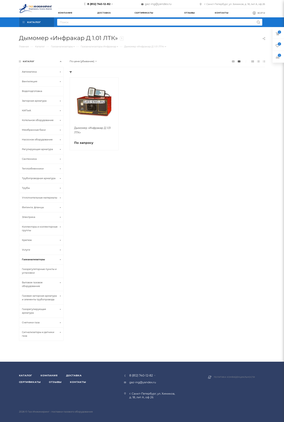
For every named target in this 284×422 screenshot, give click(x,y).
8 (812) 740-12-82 (98, 4)
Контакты (78, 382)
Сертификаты (30, 382)
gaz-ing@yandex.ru (158, 4)
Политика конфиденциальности (234, 377)
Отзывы (55, 382)
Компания (49, 375)
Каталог (25, 375)
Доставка (74, 375)
